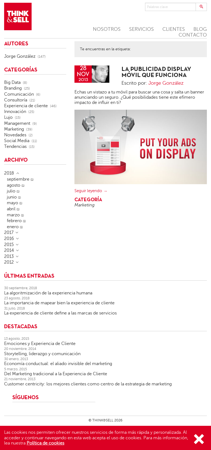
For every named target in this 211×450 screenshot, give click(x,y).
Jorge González (166, 83)
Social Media (16, 140)
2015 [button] (9, 244)
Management (17, 123)
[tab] (35, 173)
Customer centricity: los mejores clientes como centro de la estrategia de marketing (88, 384)
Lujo (8, 117)
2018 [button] (9, 173)
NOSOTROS (107, 29)
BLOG (200, 29)
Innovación (15, 111)
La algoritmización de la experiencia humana (48, 293)
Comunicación (19, 94)
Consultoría (15, 100)
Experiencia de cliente (26, 105)
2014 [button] (9, 250)
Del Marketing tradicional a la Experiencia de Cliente (55, 373)
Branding (13, 88)
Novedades (15, 134)
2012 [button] (9, 262)
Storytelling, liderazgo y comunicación (42, 353)
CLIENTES (173, 29)
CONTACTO (193, 35)
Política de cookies (45, 443)
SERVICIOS (141, 29)
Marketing (84, 205)
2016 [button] (9, 238)
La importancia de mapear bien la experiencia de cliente (59, 302)
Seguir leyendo (88, 191)
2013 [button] (9, 256)
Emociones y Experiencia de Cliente (40, 343)
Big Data (12, 82)
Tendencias (15, 146)
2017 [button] (8, 232)
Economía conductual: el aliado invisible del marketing (58, 363)
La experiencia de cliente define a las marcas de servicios (60, 313)
